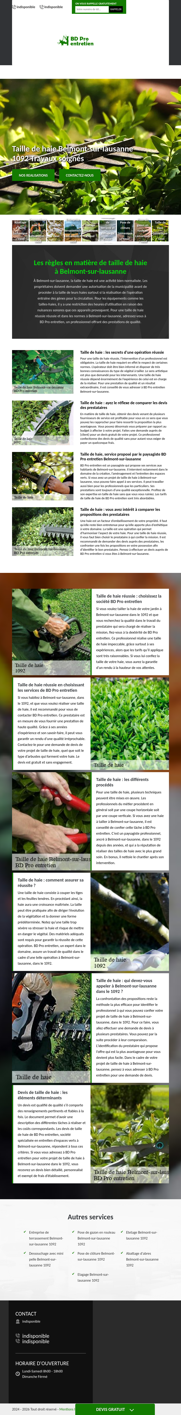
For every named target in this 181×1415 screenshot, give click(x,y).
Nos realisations (33, 175)
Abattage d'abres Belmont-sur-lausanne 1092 (142, 1259)
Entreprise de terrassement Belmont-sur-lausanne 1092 (46, 1238)
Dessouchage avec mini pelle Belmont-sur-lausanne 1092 (46, 1259)
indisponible (26, 7)
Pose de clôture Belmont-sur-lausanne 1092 (96, 1256)
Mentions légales (71, 1409)
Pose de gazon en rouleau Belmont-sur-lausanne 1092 (96, 1238)
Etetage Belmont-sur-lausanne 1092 (141, 1235)
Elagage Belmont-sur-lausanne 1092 (93, 1277)
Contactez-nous (80, 175)
